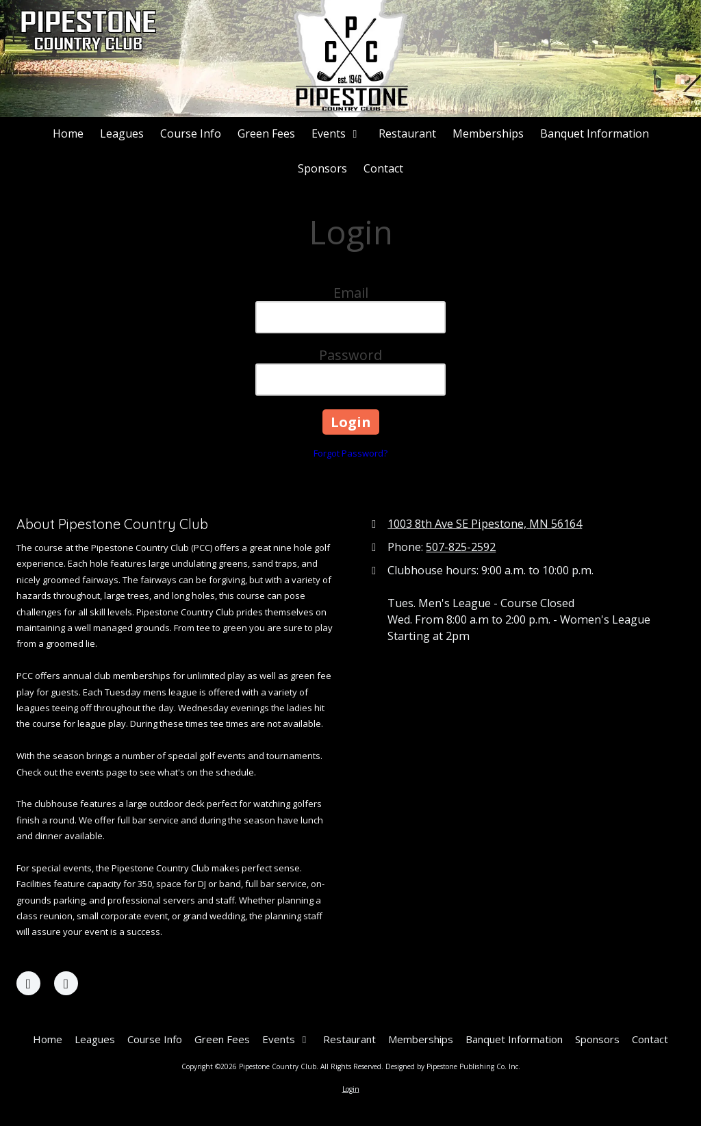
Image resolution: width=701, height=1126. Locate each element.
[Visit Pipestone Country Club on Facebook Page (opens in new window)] (28, 983)
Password (350, 355)
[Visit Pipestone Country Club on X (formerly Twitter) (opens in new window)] (66, 983)
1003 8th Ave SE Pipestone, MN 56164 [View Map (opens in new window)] (484, 523)
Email (350, 292)
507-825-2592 (461, 546)
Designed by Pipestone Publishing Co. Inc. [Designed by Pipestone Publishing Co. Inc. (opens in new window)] (452, 1066)
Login (350, 1089)
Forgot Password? (350, 453)
